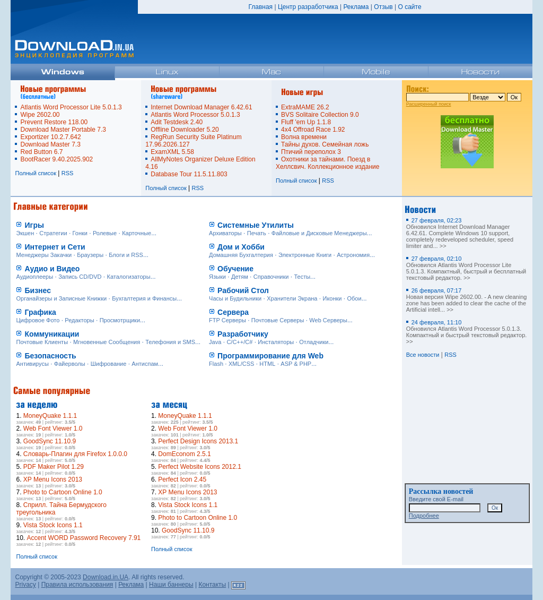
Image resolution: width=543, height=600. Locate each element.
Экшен (25, 233)
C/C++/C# (239, 342)
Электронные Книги (304, 255)
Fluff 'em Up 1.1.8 (306, 122)
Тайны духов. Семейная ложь (325, 144)
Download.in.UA (105, 577)
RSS (68, 173)
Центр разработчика (308, 7)
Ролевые (105, 233)
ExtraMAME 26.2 (305, 107)
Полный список (35, 173)
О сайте (409, 7)
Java (215, 342)
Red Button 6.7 (41, 152)
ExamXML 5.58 (172, 152)
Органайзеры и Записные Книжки (61, 298)
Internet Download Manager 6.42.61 (201, 107)
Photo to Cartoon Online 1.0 (62, 492)
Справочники (271, 276)
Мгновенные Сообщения (106, 342)
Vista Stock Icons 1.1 (53, 525)
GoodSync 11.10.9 (49, 441)
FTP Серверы (227, 320)
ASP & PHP (296, 364)
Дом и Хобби (241, 247)
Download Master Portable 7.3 (63, 129)
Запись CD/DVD (79, 276)
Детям (239, 276)
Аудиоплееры (34, 276)
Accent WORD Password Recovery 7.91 (84, 538)
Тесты (302, 276)
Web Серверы (328, 320)
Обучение (235, 268)
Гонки (80, 233)
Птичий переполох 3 (311, 152)
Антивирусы (32, 364)
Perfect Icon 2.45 (182, 479)
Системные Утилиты (255, 225)
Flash (216, 364)
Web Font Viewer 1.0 (53, 428)
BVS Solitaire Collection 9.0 (320, 114)
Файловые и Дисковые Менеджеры (319, 233)
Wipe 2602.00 (39, 114)
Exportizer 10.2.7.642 (50, 137)
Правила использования (77, 584)
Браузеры (90, 255)
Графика (40, 312)
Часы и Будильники (235, 298)
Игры (33, 225)
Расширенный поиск (428, 104)
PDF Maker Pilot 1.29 (53, 466)
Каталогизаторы (129, 276)
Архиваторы (225, 233)
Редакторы (79, 320)
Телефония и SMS (170, 342)
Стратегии (53, 233)
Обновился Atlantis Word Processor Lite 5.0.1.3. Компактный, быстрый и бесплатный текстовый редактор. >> (466, 268)
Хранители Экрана (292, 298)
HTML (267, 364)
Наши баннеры (171, 584)
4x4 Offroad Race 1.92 (313, 129)
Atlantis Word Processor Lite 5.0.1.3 (70, 107)
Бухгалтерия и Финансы (144, 298)
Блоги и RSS (126, 255)
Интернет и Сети (54, 247)
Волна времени (304, 137)
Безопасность (50, 356)
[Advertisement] (318, 463)
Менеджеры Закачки (44, 255)
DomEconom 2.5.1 (184, 454)
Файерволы (69, 364)
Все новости (423, 355)
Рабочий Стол (243, 290)
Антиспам (145, 364)
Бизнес (37, 290)
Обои (354, 298)
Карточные (136, 233)
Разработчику (242, 334)
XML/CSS (241, 364)
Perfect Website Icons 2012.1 (199, 466)
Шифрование (109, 364)
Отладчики (313, 342)
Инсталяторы (276, 342)
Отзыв (383, 7)
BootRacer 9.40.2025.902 (56, 159)
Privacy (25, 584)
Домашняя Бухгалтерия (241, 255)
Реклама (356, 7)
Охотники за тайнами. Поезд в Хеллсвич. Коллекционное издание (327, 163)
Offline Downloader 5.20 (185, 129)
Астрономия (353, 255)
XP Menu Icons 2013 (52, 479)
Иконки (332, 298)
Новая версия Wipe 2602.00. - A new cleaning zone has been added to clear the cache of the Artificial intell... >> (466, 300)
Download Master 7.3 (50, 144)
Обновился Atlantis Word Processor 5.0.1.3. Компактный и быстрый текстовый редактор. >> (466, 332)
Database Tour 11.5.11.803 (189, 174)
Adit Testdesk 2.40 (177, 122)
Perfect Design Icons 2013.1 (198, 441)
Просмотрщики (120, 320)
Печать (256, 233)
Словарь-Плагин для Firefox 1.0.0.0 (75, 454)
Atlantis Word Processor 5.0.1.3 (195, 114)
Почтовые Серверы (277, 320)
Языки (217, 276)
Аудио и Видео (52, 268)
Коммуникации (51, 334)
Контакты (212, 584)
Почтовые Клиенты (42, 342)
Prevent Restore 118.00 (53, 122)
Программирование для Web (270, 356)
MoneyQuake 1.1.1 (50, 415)
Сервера (233, 312)
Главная (260, 7)
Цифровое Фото (37, 320)
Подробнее (424, 515)
